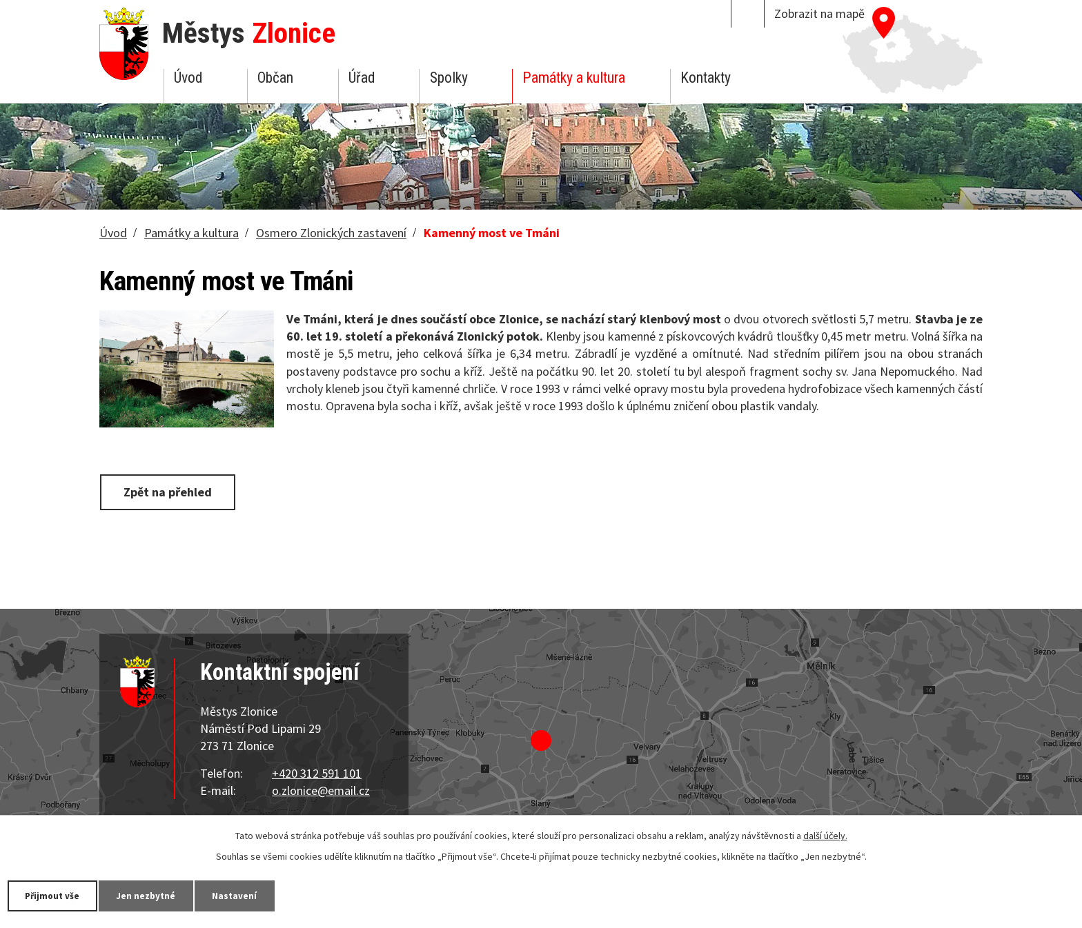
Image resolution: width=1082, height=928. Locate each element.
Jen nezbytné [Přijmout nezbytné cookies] (158, 895)
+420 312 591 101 (317, 773)
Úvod (188, 77)
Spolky (449, 77)
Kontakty (705, 77)
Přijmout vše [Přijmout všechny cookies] (57, 895)
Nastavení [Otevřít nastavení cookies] (254, 895)
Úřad (361, 77)
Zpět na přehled (170, 491)
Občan (275, 77)
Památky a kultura (573, 77)
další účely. (825, 835)
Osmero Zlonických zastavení (331, 233)
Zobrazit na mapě (819, 13)
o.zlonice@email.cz (321, 790)
